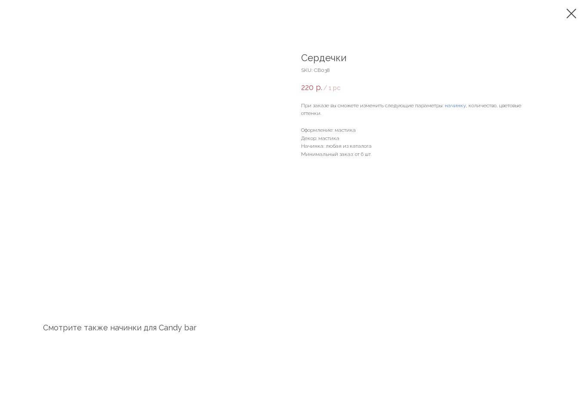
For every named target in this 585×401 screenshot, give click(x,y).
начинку (455, 106)
